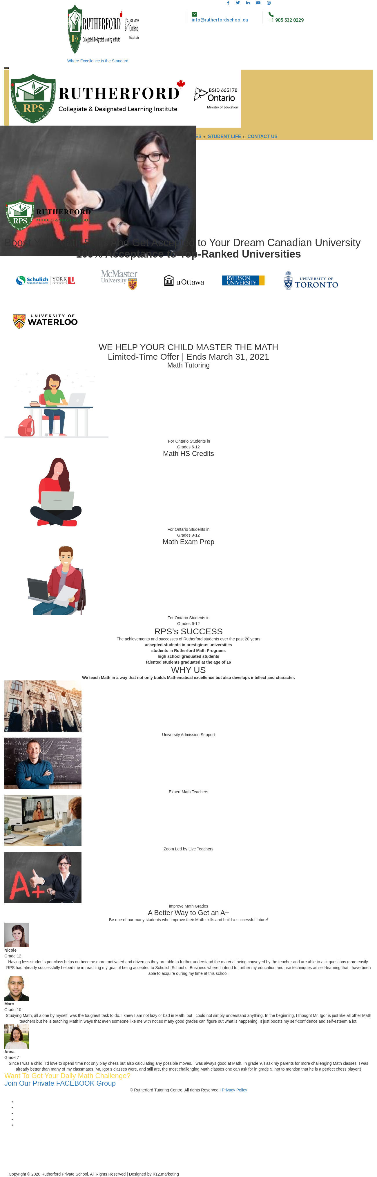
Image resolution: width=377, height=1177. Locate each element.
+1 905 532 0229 (286, 20)
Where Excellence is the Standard (97, 61)
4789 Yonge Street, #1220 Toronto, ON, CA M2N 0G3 (27, 1151)
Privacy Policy (234, 1090)
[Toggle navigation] (6, 68)
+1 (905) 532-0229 (21, 1162)
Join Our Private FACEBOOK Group (60, 1083)
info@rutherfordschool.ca (220, 20)
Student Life (224, 136)
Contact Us (262, 136)
